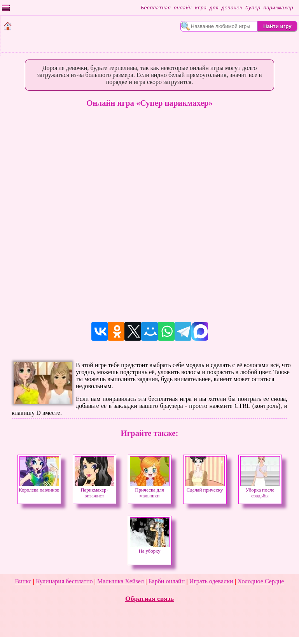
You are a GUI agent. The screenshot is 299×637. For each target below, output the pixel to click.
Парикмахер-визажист (94, 491)
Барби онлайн (166, 581)
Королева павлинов (39, 488)
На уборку (150, 549)
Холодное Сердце (261, 581)
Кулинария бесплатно (64, 581)
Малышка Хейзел (120, 581)
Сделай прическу (205, 488)
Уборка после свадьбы (260, 491)
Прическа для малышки (150, 491)
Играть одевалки (211, 581)
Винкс (23, 581)
